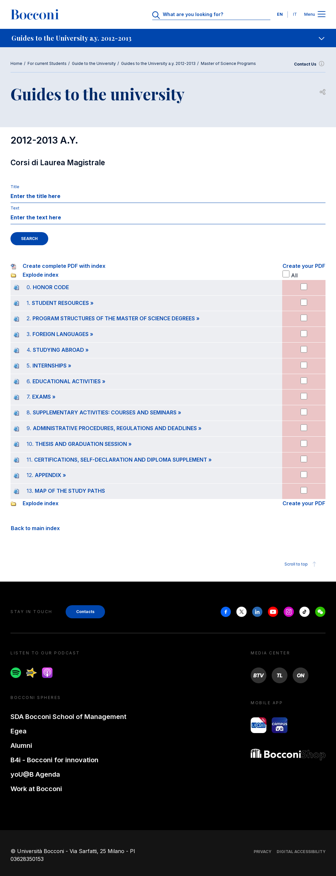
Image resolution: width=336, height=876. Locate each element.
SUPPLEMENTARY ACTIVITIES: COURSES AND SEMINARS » (107, 412)
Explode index (40, 274)
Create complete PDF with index (64, 266)
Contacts (85, 611)
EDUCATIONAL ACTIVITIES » (68, 381)
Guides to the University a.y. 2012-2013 (158, 63)
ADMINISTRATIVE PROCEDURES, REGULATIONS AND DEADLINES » (117, 428)
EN (280, 14)
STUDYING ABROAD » (61, 350)
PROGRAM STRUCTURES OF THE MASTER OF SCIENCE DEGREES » (116, 318)
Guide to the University (94, 63)
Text (14, 208)
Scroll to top (301, 564)
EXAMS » (43, 396)
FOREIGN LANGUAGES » (62, 334)
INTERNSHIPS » (51, 365)
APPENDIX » (50, 475)
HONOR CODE (51, 287)
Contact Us (310, 64)
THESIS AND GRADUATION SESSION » (83, 444)
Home (16, 63)
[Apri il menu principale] (322, 14)
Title (14, 186)
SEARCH (29, 238)
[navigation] (168, 38)
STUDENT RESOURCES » (63, 303)
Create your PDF (304, 266)
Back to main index (35, 528)
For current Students (47, 63)
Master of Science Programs (228, 63)
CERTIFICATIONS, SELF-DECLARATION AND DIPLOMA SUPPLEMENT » (123, 459)
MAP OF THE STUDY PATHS (70, 491)
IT (295, 14)
